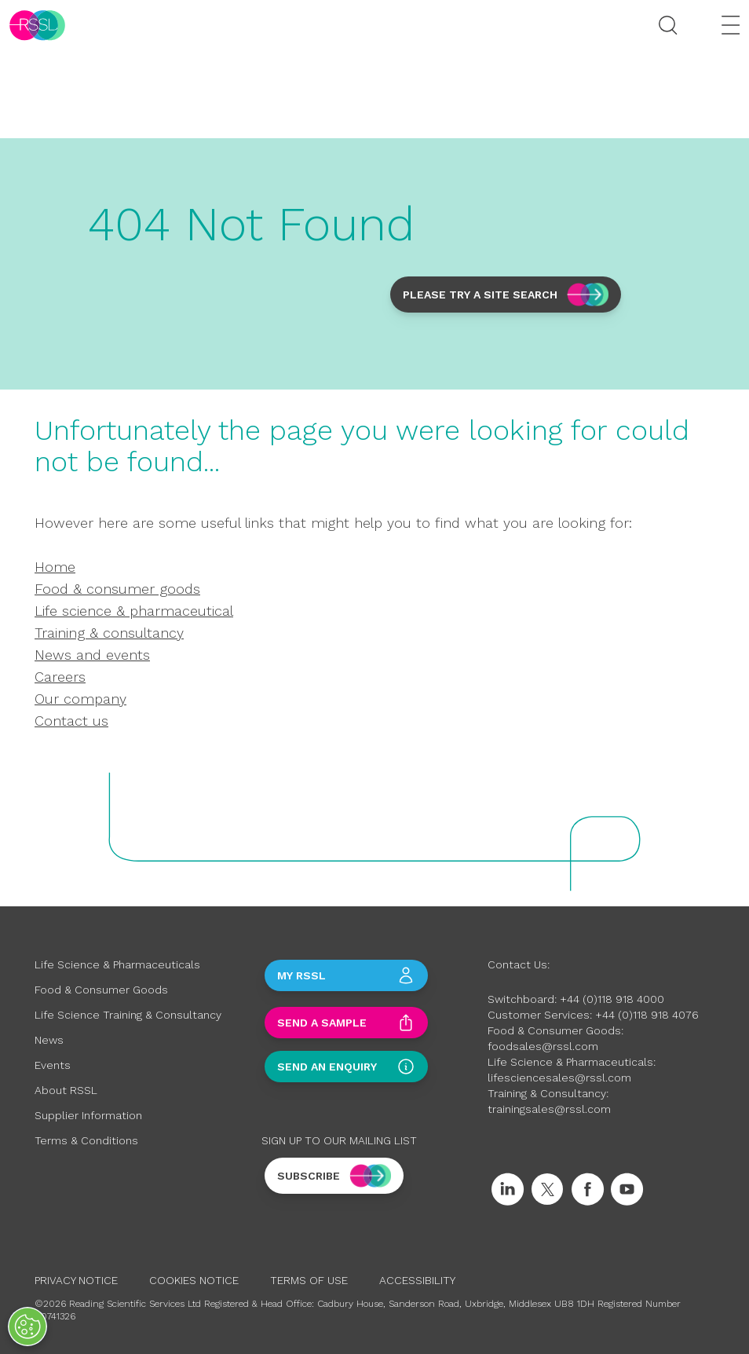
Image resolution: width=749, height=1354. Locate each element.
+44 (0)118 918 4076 (647, 1014)
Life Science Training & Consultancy (128, 1014)
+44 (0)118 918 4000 (612, 999)
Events (53, 1065)
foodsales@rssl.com (543, 1046)
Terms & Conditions (86, 1140)
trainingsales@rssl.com (549, 1109)
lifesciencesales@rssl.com (559, 1077)
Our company (80, 698)
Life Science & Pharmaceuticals (117, 964)
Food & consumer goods (117, 588)
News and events (92, 654)
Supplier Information (88, 1115)
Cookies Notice (194, 1280)
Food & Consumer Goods (101, 989)
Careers (60, 676)
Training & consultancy (109, 632)
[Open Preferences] (27, 1326)
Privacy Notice (76, 1280)
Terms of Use (309, 1280)
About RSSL (66, 1090)
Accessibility (417, 1280)
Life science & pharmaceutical (134, 610)
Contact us (71, 720)
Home (55, 566)
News (49, 1040)
